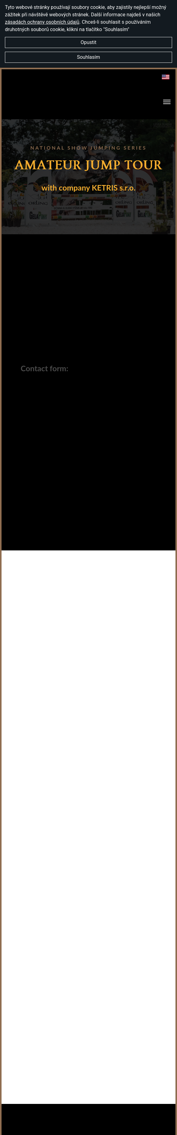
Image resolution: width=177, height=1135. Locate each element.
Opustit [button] (88, 42)
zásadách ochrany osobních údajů (42, 22)
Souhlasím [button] (88, 57)
